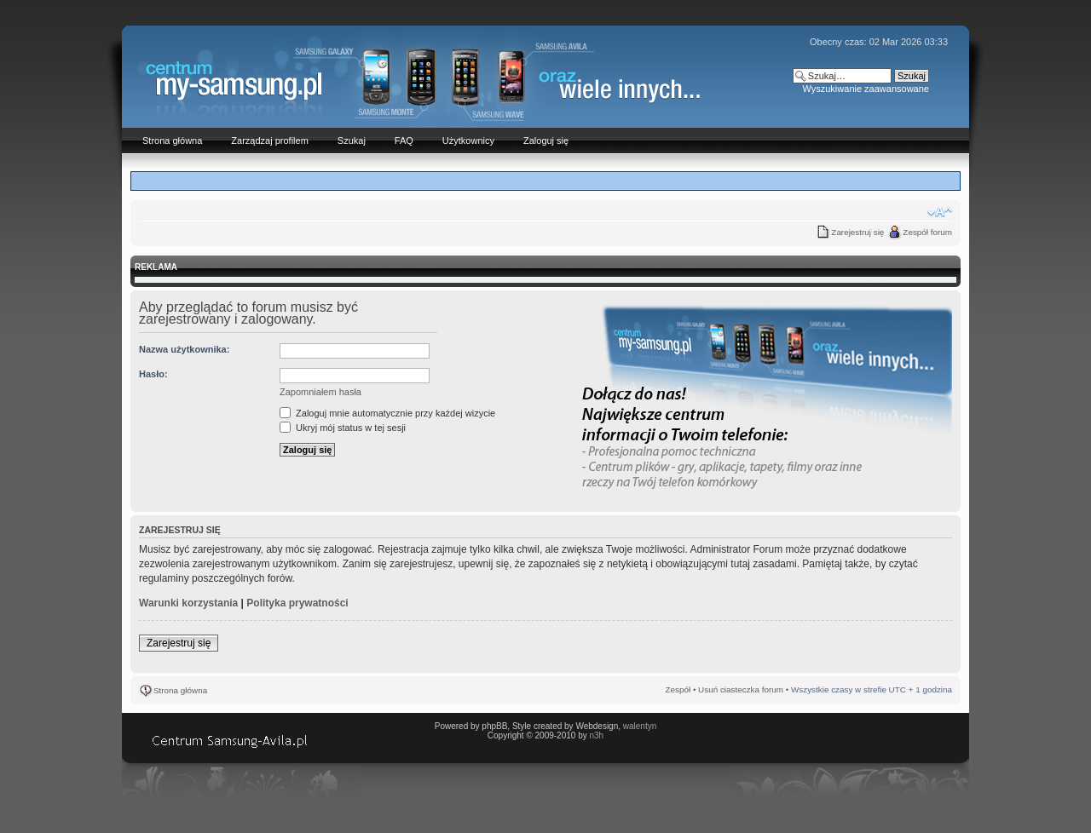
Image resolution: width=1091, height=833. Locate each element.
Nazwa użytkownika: (184, 349)
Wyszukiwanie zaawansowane (865, 88)
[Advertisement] (545, 180)
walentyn (639, 726)
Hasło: (153, 374)
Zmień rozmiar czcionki (939, 212)
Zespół (678, 689)
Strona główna (180, 690)
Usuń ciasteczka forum (740, 689)
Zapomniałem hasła (320, 392)
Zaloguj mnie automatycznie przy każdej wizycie (387, 413)
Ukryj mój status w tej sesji (343, 427)
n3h (596, 735)
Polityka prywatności (297, 603)
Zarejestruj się (857, 232)
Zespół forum (927, 232)
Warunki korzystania (188, 603)
